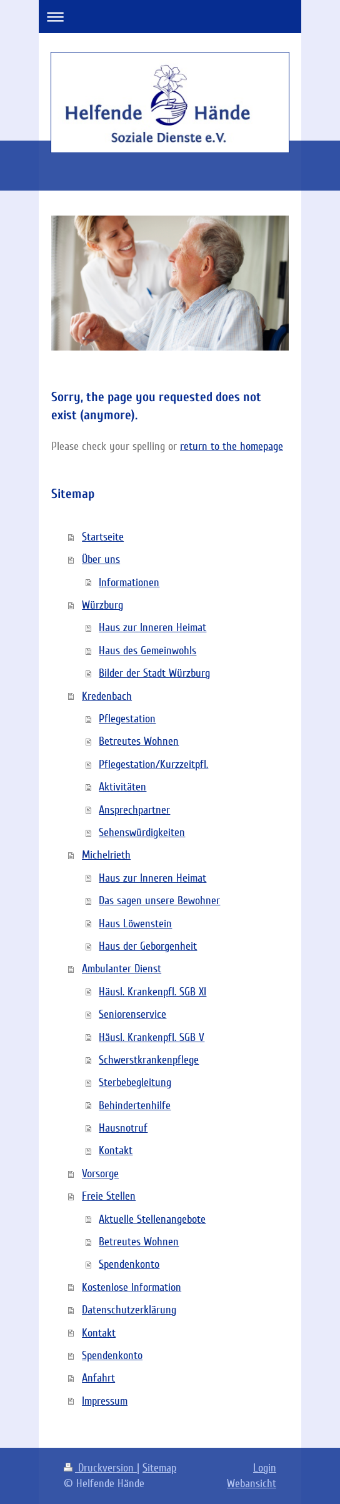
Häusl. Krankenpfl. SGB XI (152, 992)
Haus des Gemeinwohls (147, 650)
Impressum (105, 1401)
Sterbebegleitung (135, 1082)
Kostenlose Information (131, 1287)
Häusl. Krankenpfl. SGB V (151, 1037)
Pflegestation (127, 718)
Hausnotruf (123, 1128)
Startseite (103, 537)
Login (264, 1468)
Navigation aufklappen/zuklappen (170, 16)
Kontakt (115, 1150)
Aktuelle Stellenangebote (152, 1219)
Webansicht (251, 1483)
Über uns (101, 559)
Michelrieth (106, 855)
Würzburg (102, 605)
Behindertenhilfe (135, 1105)
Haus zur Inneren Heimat (152, 627)
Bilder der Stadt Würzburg (154, 673)
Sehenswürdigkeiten (142, 832)
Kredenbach (107, 696)
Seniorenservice (132, 1014)
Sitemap (159, 1468)
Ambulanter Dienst (121, 968)
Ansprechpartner (134, 810)
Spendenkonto (129, 1264)
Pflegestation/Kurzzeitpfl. (153, 764)
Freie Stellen (109, 1196)
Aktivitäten (122, 787)
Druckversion (100, 1468)
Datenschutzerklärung (129, 1310)
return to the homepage (231, 446)
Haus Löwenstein (135, 923)
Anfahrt (98, 1378)
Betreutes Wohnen (139, 741)
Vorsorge (100, 1173)
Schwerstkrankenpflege (149, 1060)
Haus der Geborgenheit (148, 946)
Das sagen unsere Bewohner (159, 900)
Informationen (129, 582)
